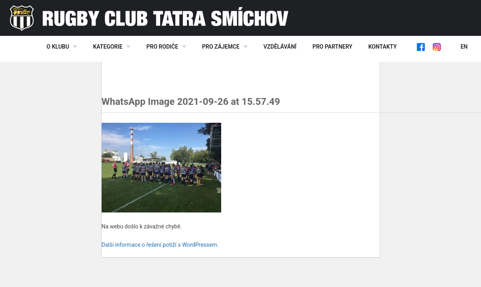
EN (464, 46)
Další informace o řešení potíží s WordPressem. (160, 245)
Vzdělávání (279, 46)
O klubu (58, 46)
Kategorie (107, 46)
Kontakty (382, 46)
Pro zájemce (221, 46)
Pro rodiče (162, 46)
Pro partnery (332, 46)
